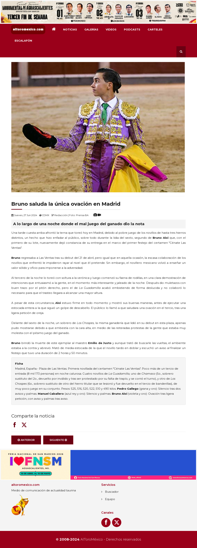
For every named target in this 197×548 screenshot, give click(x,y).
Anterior (26, 440)
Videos (111, 29)
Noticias (70, 29)
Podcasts (132, 29)
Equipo (110, 499)
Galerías (91, 29)
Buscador (112, 491)
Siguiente (58, 440)
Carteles (155, 29)
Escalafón (23, 40)
